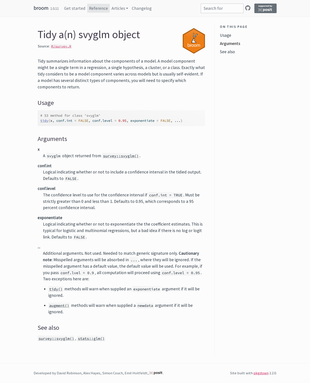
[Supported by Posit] (265, 8)
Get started (74, 8)
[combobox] (222, 8)
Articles (118, 8)
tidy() (56, 289)
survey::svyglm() (121, 155)
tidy (44, 120)
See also (227, 51)
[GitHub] (247, 8)
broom (41, 7)
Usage (225, 35)
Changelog (142, 8)
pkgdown (261, 373)
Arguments (230, 43)
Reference (98, 8)
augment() (59, 305)
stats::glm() (91, 338)
